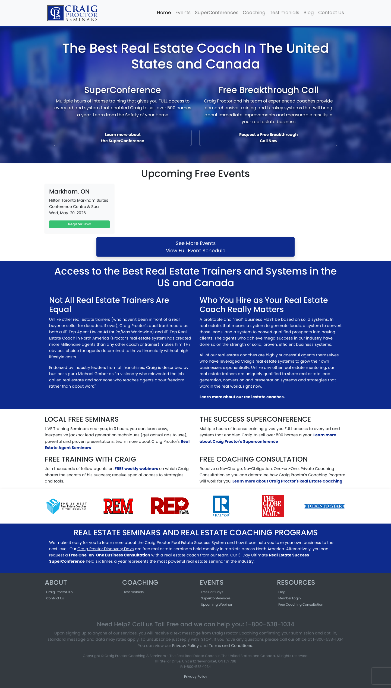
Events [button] (183, 12)
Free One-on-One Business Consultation (109, 555)
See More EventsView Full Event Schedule (195, 247)
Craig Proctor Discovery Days (105, 549)
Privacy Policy (185, 645)
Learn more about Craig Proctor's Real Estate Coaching (287, 481)
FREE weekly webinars (136, 468)
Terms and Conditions (230, 645)
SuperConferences (216, 12)
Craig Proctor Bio (59, 592)
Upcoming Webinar (216, 604)
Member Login (289, 598)
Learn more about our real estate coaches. (242, 397)
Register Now (79, 224)
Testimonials (284, 12)
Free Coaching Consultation (300, 604)
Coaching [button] (254, 12)
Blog (309, 12)
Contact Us (331, 12)
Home (164, 12)
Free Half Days (212, 592)
